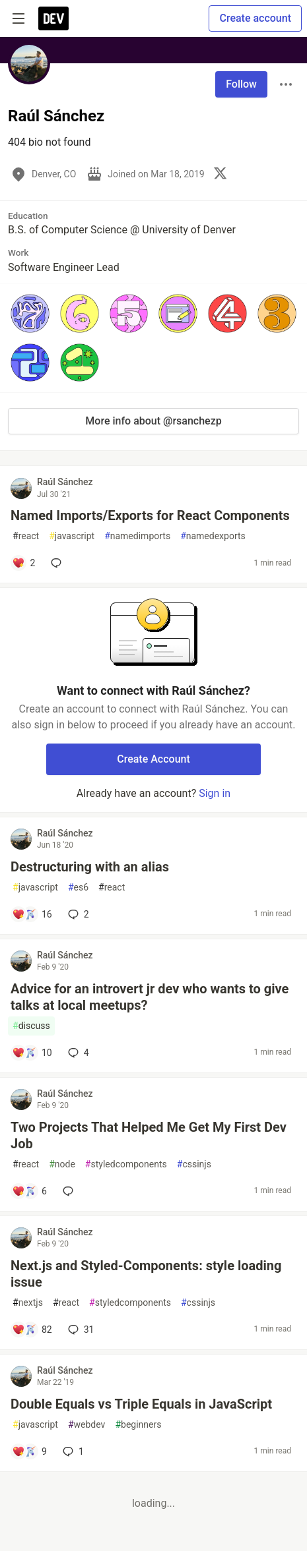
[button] (30, 313)
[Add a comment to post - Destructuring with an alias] (32, 914)
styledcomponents (126, 1164)
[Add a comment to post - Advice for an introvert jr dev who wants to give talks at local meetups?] (32, 1053)
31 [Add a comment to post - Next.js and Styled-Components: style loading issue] (79, 1329)
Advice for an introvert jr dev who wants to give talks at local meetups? (150, 997)
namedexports (213, 536)
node (62, 1164)
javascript (71, 536)
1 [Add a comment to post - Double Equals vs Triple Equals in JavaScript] (72, 1451)
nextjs (28, 1303)
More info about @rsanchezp (153, 421)
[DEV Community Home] (53, 18)
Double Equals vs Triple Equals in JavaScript (141, 1404)
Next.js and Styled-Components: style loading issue (146, 1274)
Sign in (214, 793)
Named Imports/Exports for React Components (150, 515)
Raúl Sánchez (65, 482)
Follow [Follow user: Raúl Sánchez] (241, 84)
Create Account (153, 759)
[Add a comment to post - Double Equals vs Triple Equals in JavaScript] (29, 1451)
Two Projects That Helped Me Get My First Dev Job (149, 1135)
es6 (78, 887)
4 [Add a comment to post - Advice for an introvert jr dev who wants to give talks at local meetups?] (77, 1053)
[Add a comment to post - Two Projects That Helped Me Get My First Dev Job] (29, 1191)
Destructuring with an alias (90, 867)
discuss (31, 1026)
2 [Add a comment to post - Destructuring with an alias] (77, 914)
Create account (255, 18)
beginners (138, 1425)
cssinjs (194, 1164)
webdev (86, 1425)
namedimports (137, 536)
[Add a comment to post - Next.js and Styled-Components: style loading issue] (32, 1329)
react (26, 536)
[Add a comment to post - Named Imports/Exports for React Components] (23, 563)
